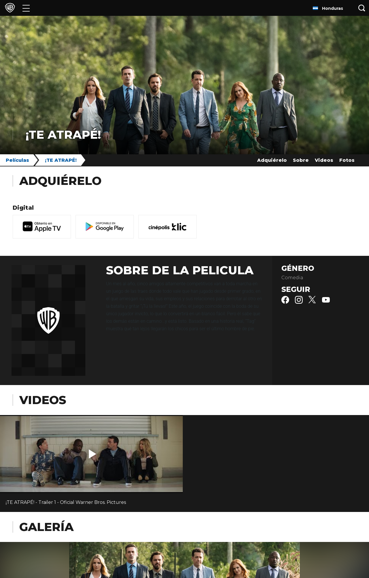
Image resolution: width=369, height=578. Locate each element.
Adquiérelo (272, 160)
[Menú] (26, 8)
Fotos (347, 160)
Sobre (301, 160)
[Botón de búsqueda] (362, 8)
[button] (92, 454)
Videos (324, 160)
